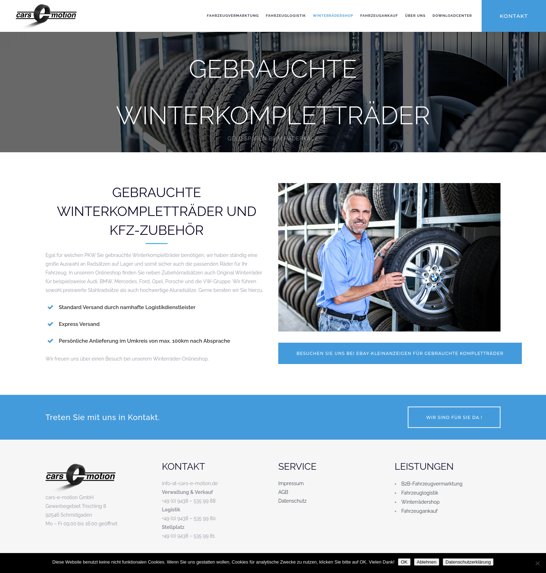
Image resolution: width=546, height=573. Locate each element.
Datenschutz (292, 501)
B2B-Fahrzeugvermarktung (432, 484)
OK (404, 562)
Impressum (291, 483)
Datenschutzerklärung (468, 562)
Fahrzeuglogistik (420, 493)
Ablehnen (426, 562)
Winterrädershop (420, 502)
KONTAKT (514, 16)
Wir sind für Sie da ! (454, 417)
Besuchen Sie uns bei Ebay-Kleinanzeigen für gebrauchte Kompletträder (400, 353)
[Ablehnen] (537, 563)
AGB (283, 492)
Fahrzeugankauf (419, 511)
